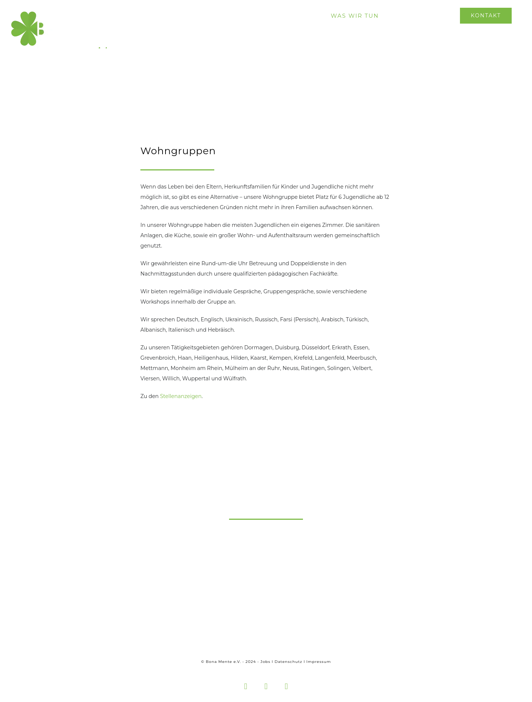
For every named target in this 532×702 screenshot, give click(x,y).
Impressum (318, 661)
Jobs (265, 661)
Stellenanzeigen (180, 396)
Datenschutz (288, 661)
